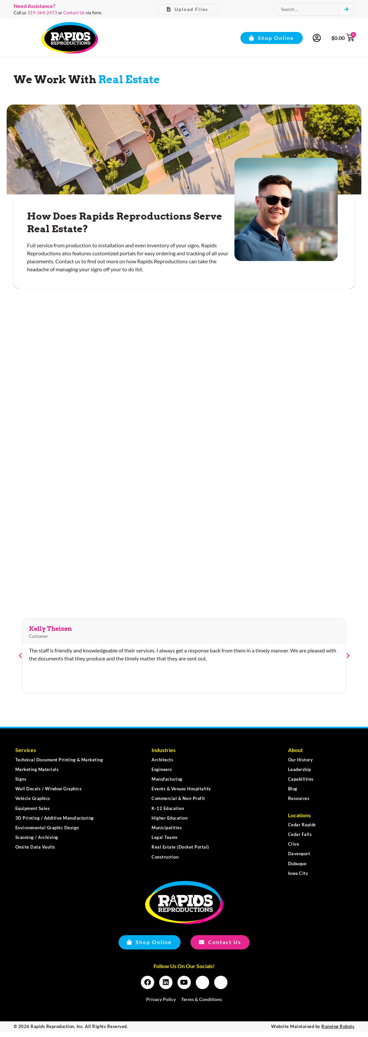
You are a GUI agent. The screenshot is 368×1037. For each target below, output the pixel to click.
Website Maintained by (312, 1031)
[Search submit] (346, 10)
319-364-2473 (42, 12)
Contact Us (74, 12)
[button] (20, 660)
